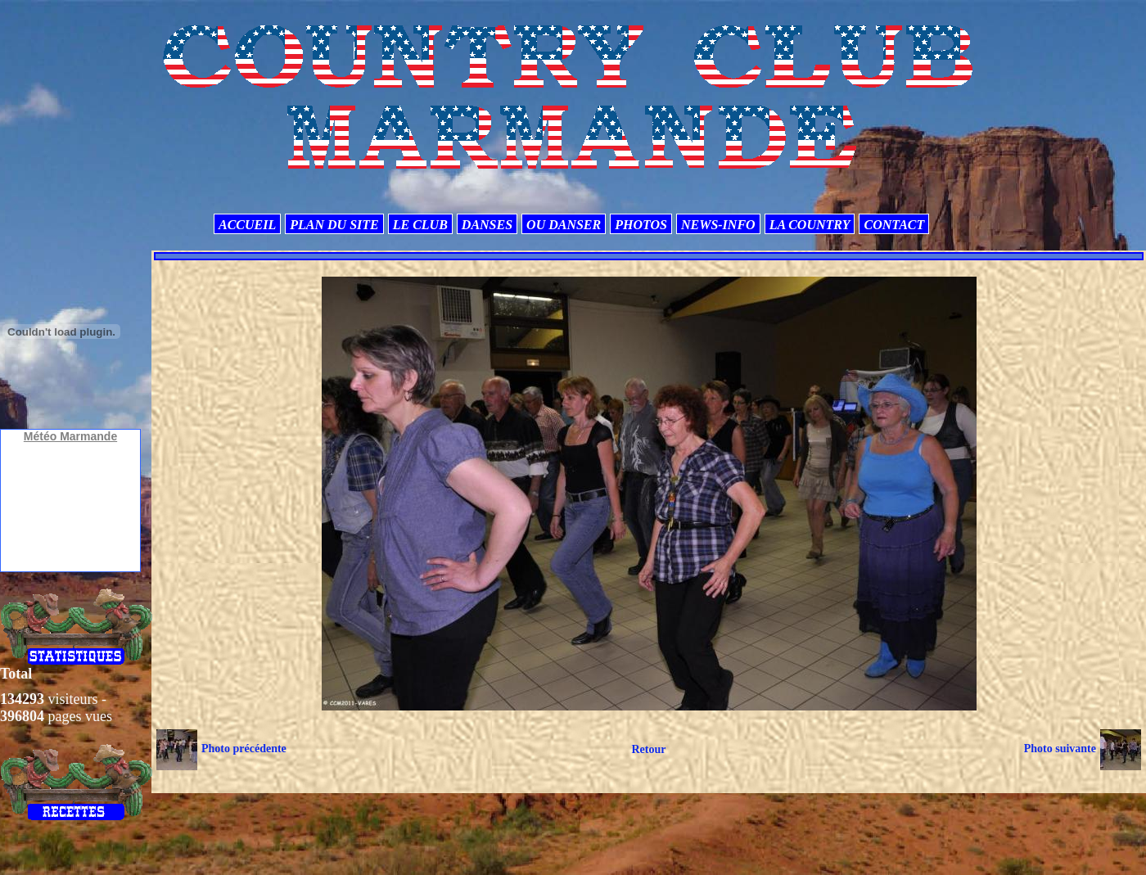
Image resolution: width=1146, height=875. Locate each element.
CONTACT (894, 225)
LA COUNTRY (809, 225)
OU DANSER (563, 225)
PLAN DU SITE (334, 225)
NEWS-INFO (718, 225)
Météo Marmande (70, 436)
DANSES (487, 225)
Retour (648, 749)
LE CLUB (420, 225)
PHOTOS (641, 225)
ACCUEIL (247, 225)
